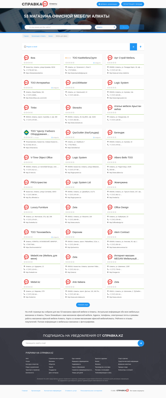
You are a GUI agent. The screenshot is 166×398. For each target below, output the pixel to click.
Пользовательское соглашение (91, 393)
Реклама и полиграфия (102, 372)
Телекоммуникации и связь (103, 375)
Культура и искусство (32, 366)
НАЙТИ (127, 29)
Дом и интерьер (53, 375)
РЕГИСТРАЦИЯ (129, 4)
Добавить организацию (108, 4)
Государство (52, 372)
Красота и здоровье (101, 361)
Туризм (51, 369)
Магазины (52, 364)
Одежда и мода (123, 369)
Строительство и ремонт (56, 361)
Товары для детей (77, 375)
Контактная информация (52, 393)
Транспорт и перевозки (33, 372)
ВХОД (139, 4)
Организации (35, 393)
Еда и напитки (76, 361)
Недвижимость (76, 366)
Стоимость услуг (71, 393)
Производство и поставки (102, 369)
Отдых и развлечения (32, 369)
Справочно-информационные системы (83, 372)
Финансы (98, 366)
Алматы (53, 4)
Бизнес (97, 364)
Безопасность (30, 375)
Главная (25, 393)
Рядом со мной (32, 49)
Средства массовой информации (128, 364)
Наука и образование (78, 369)
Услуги (28, 364)
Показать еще (83, 307)
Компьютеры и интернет (125, 372)
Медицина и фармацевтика (80, 364)
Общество (52, 366)
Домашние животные (124, 366)
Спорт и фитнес (123, 361)
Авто (27, 361)
